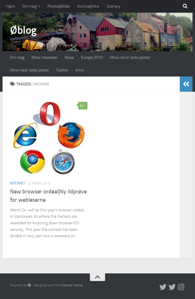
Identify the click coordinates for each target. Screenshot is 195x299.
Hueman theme (72, 285)
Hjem (10, 6)
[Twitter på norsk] (172, 287)
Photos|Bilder (58, 6)
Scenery (113, 6)
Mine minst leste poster (130, 57)
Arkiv (79, 70)
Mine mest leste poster (29, 70)
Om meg (29, 6)
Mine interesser (44, 57)
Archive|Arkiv (88, 6)
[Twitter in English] (163, 287)
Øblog (23, 30)
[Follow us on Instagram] (181, 287)
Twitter (62, 70)
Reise (69, 57)
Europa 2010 (92, 57)
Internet (17, 183)
